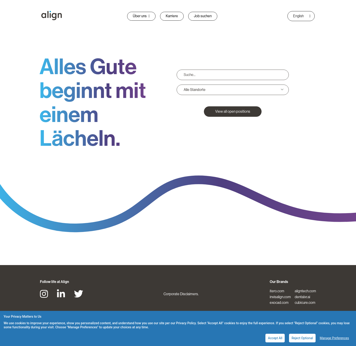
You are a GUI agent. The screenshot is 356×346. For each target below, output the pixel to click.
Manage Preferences (334, 338)
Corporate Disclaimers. (181, 294)
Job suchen (203, 16)
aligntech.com (305, 291)
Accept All (275, 338)
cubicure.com (305, 302)
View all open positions (232, 111)
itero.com (277, 291)
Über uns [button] (141, 16)
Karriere (172, 16)
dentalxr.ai (302, 297)
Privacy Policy (186, 323)
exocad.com (279, 302)
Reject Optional (302, 338)
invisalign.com (280, 297)
